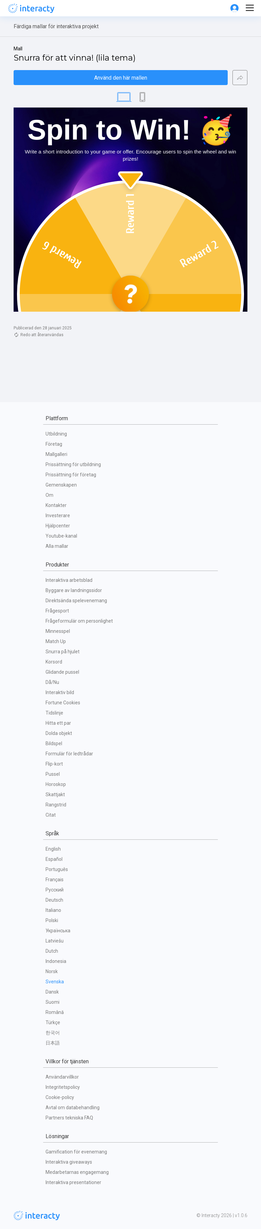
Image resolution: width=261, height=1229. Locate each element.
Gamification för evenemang (76, 1151)
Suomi (52, 1002)
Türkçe (53, 1022)
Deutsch (54, 900)
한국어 (53, 1032)
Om (49, 495)
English (53, 849)
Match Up (56, 641)
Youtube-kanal (61, 536)
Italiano (53, 910)
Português (57, 869)
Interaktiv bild (60, 692)
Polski (52, 920)
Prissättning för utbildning (73, 464)
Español (54, 859)
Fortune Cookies (63, 702)
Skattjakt (55, 794)
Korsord (54, 662)
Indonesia (56, 961)
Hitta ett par (58, 723)
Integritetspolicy (63, 1087)
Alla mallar (57, 546)
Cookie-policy (60, 1097)
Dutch (52, 951)
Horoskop (56, 784)
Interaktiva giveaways (69, 1162)
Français (55, 879)
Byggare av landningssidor (74, 590)
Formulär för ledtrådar (69, 753)
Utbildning (56, 434)
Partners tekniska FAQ (69, 1117)
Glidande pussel (62, 672)
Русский (55, 889)
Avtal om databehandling (73, 1107)
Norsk (52, 971)
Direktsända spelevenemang (76, 600)
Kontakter (56, 505)
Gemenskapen (61, 485)
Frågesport (57, 610)
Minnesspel (58, 631)
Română (55, 1012)
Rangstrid (56, 804)
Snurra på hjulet (63, 651)
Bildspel (54, 743)
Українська (58, 930)
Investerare (58, 515)
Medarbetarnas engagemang (77, 1172)
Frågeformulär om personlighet (79, 621)
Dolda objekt (59, 733)
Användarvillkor (62, 1077)
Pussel (53, 774)
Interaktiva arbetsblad (69, 580)
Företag (54, 444)
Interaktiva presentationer (73, 1182)
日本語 (53, 1043)
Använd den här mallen (120, 78)
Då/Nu (52, 682)
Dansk (52, 992)
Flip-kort (54, 764)
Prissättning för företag (71, 474)
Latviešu (55, 941)
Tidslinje (54, 713)
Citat (51, 815)
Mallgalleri (56, 454)
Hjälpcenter (58, 525)
